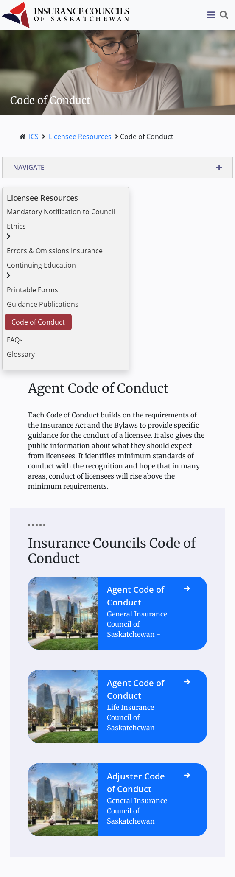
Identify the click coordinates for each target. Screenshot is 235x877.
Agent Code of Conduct (135, 596)
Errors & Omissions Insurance (55, 250)
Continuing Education (41, 265)
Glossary (21, 354)
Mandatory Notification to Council (61, 211)
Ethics (16, 226)
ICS (34, 136)
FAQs (15, 340)
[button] (117, 167)
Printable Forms (32, 289)
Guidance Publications (42, 304)
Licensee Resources (80, 136)
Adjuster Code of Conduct (136, 783)
